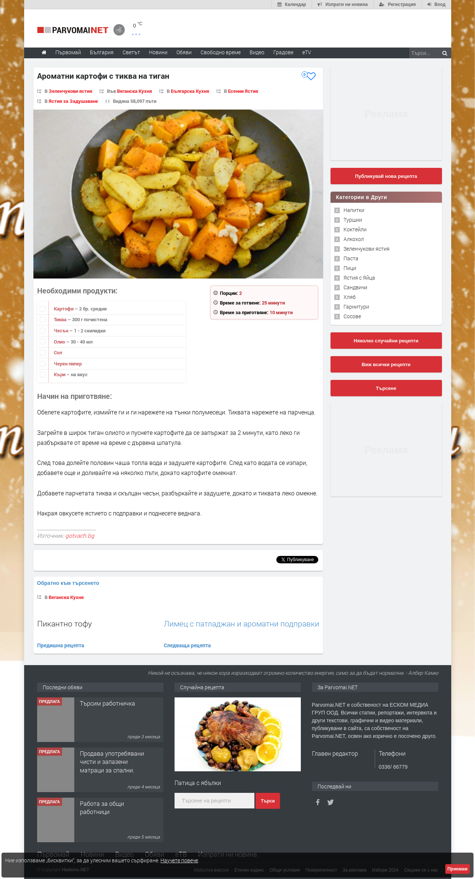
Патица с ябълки (198, 783)
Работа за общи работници (102, 807)
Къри (60, 374)
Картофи (64, 308)
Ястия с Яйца (359, 277)
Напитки (354, 210)
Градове (283, 52)
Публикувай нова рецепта (386, 176)
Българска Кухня (190, 91)
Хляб (350, 296)
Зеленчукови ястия (70, 91)
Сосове (352, 316)
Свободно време (221, 52)
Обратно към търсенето (68, 583)
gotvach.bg (79, 535)
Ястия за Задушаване (73, 101)
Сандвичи (355, 287)
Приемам (458, 869)
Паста (351, 258)
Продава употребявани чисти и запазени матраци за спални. (112, 761)
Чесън (61, 330)
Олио (60, 341)
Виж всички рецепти (386, 364)
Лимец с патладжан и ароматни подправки (241, 623)
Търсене (386, 388)
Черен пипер (68, 363)
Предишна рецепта (60, 645)
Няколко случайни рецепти (386, 341)
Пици (350, 267)
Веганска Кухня (134, 91)
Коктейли (355, 229)
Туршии (353, 219)
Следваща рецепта (187, 645)
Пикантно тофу (64, 623)
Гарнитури (356, 306)
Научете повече (179, 860)
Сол (58, 352)
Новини (158, 52)
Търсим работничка (107, 703)
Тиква (61, 319)
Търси (267, 801)
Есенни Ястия (243, 91)
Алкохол (354, 238)
